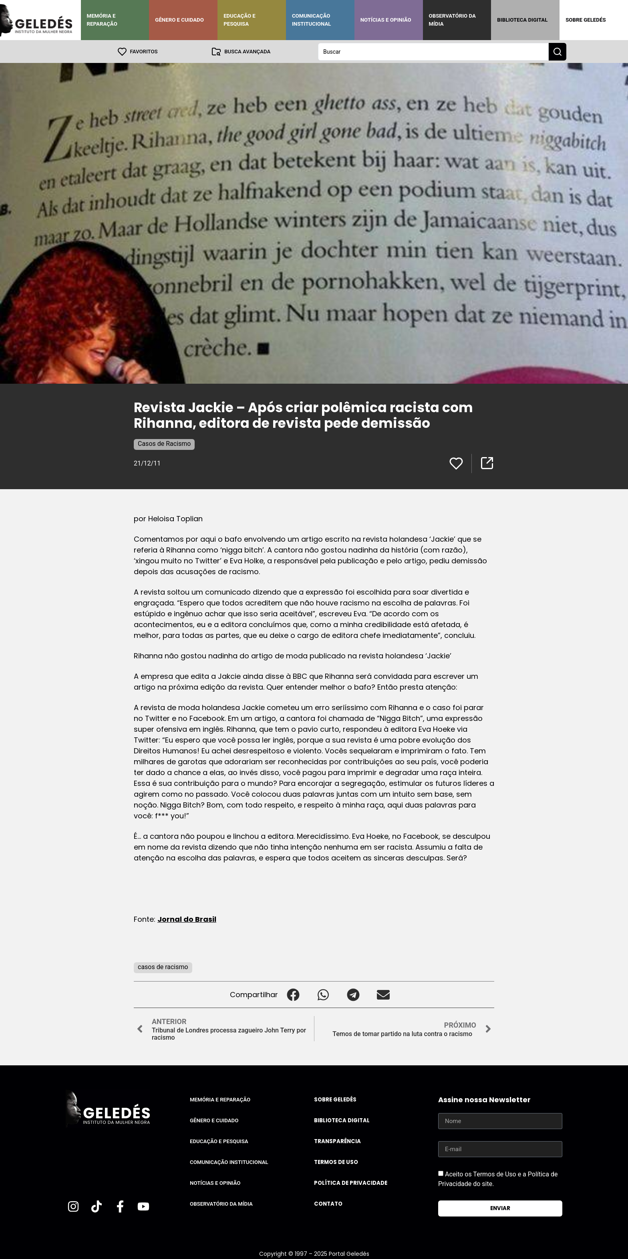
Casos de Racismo (164, 443)
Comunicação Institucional (311, 20)
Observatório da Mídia (452, 20)
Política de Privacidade (350, 1182)
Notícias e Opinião (385, 20)
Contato (328, 1203)
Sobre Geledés (586, 20)
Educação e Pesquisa (239, 20)
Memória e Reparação (102, 20)
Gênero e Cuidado (179, 20)
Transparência (337, 1141)
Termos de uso (336, 1162)
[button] (293, 994)
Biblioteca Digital (522, 20)
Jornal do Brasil (186, 919)
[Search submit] (557, 51)
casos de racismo (163, 966)
